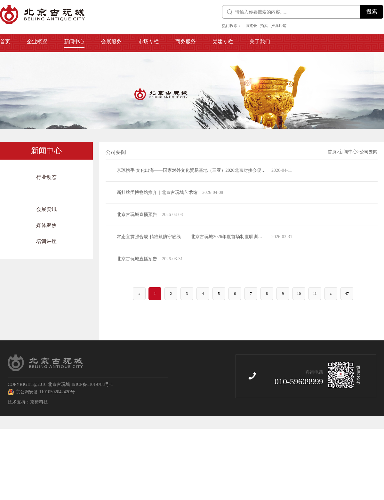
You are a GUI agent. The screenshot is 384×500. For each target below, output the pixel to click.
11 (315, 293)
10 (299, 293)
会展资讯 (46, 209)
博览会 (251, 25)
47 (347, 293)
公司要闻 (46, 193)
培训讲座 (46, 241)
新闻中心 (348, 151)
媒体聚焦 (46, 225)
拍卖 (264, 25)
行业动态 (46, 177)
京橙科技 (39, 402)
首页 (332, 151)
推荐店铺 (278, 25)
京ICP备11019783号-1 (92, 384)
